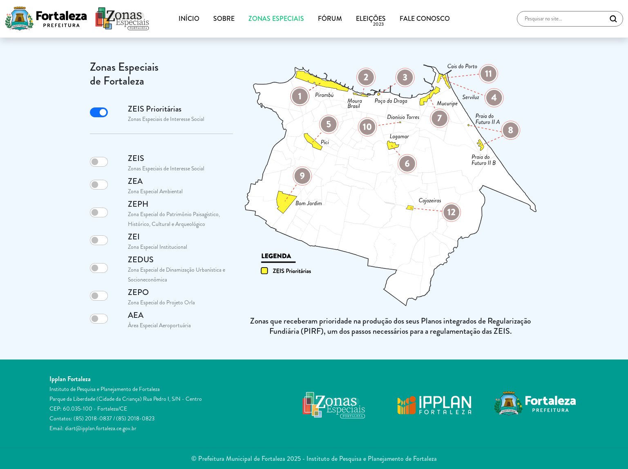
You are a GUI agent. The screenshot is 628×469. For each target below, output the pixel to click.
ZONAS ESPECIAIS (276, 18)
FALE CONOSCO (425, 18)
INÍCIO (189, 18)
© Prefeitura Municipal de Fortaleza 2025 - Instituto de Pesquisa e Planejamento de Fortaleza (314, 458)
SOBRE (224, 18)
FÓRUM (330, 18)
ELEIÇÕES (371, 19)
